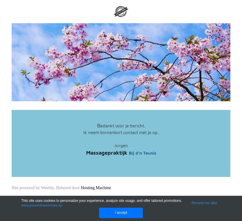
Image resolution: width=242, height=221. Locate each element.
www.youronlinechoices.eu (41, 205)
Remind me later (204, 203)
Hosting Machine (96, 187)
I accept (121, 213)
